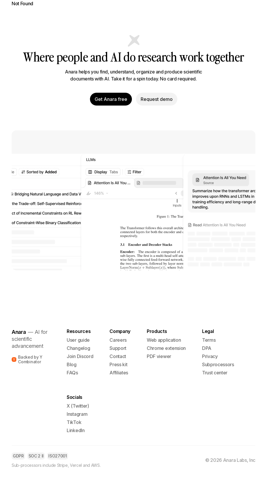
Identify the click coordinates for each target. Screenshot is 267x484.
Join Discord (80, 356)
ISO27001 (57, 455)
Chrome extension (166, 348)
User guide (78, 340)
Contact (117, 356)
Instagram (77, 414)
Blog (72, 364)
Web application (164, 340)
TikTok (74, 422)
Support (117, 348)
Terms (208, 340)
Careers (118, 340)
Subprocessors (218, 364)
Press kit (118, 364)
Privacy (210, 356)
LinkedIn (75, 430)
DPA (206, 348)
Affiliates (118, 372)
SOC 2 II (36, 455)
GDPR (18, 455)
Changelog (78, 348)
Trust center (214, 372)
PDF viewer (159, 356)
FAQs (72, 372)
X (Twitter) (78, 405)
